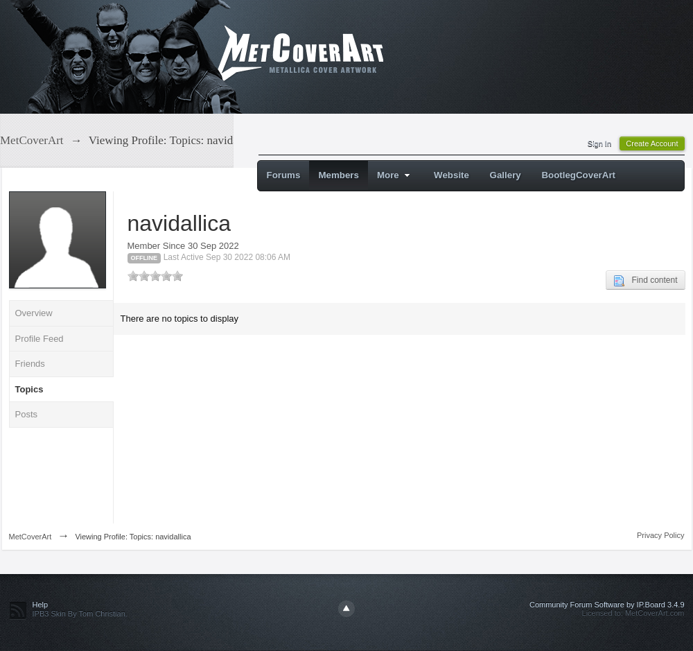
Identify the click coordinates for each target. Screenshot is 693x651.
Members (338, 175)
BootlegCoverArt (578, 175)
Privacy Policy (660, 535)
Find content (645, 280)
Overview (34, 313)
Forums (284, 175)
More (395, 175)
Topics (29, 389)
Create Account (652, 143)
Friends (30, 363)
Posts (26, 414)
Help (41, 604)
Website (451, 175)
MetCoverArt (30, 536)
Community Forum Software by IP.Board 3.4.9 (607, 604)
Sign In (599, 143)
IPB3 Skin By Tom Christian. (80, 613)
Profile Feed (39, 338)
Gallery (505, 175)
